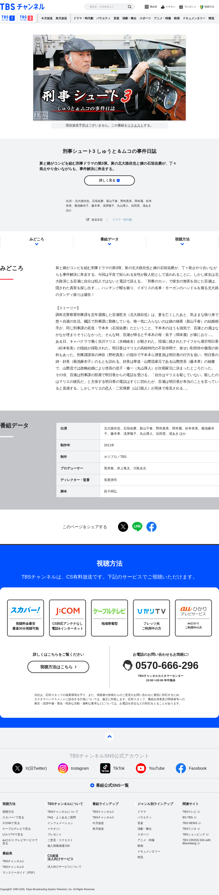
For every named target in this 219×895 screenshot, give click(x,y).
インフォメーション (60, 823)
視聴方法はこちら (56, 667)
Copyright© (6, 889)
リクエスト (135, 125)
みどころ (36, 239)
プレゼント (190, 6)
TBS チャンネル (22, 6)
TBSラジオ (189, 828)
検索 (129, 7)
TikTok (119, 768)
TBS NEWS (189, 823)
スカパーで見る (13, 817)
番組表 (153, 6)
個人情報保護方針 (58, 845)
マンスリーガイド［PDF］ (19, 872)
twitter (123, 527)
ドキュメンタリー (194, 18)
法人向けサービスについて (64, 866)
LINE (137, 527)
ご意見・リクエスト (60, 840)
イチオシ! (53, 828)
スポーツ (145, 18)
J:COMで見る (11, 823)
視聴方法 (209, 6)
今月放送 (47, 18)
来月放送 (61, 18)
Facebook (198, 768)
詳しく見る (107, 180)
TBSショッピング (193, 834)
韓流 (211, 18)
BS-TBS (187, 817)
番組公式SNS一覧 (112, 785)
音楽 (116, 18)
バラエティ (103, 18)
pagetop (109, 736)
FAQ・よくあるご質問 (61, 817)
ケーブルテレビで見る (16, 828)
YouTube (157, 768)
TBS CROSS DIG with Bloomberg (196, 841)
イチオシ (170, 6)
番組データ (109, 239)
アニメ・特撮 (162, 18)
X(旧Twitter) (36, 768)
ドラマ (141, 811)
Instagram (80, 768)
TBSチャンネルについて (62, 811)
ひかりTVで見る (12, 834)
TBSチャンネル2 (26, 18)
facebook (151, 527)
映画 (177, 18)
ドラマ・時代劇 (83, 18)
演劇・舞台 (129, 18)
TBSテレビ (189, 811)
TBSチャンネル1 (8, 18)
